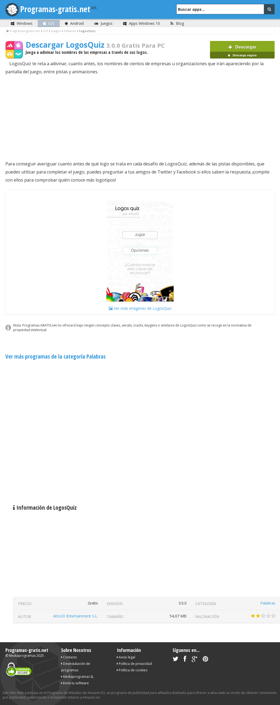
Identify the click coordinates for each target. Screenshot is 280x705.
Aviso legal (126, 657)
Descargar (242, 51)
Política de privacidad (134, 663)
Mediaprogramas (22, 655)
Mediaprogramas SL (77, 676)
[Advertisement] (140, 117)
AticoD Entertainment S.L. (75, 616)
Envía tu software (75, 683)
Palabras (267, 603)
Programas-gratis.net (55, 9)
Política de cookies (132, 670)
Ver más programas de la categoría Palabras (55, 356)
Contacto (69, 657)
